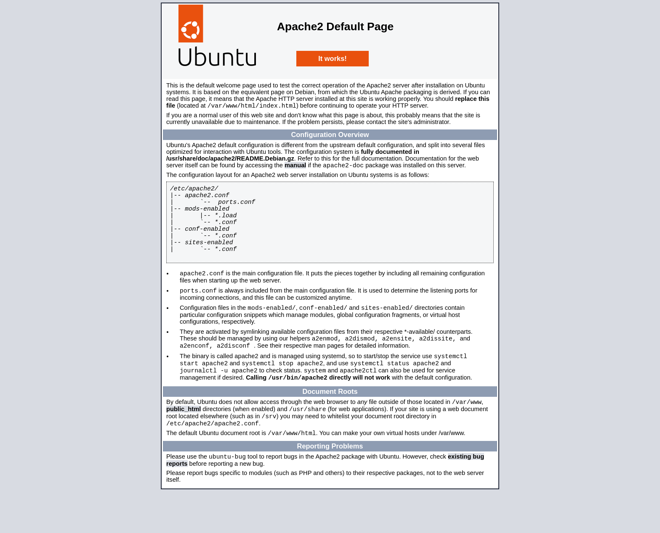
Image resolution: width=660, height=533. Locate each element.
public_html (183, 444)
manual (295, 167)
